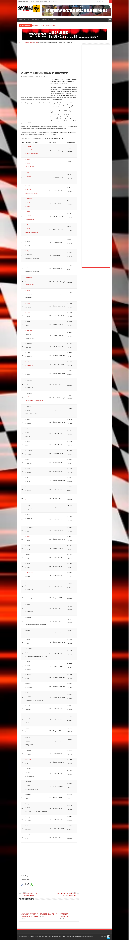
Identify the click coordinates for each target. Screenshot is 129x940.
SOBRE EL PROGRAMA (41, 1)
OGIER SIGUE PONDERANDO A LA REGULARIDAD (66, 914)
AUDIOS (53, 19)
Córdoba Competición (27, 76)
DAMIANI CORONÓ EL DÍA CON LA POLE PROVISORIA (66, 894)
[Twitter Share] (27, 884)
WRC (36, 43)
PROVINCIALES (45, 19)
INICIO (32, 1)
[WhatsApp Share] (31, 884)
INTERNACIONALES (24, 19)
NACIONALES (35, 19)
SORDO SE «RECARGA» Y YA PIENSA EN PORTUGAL (48, 914)
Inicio (20, 43)
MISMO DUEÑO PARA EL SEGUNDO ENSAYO (32, 894)
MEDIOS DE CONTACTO (54, 1)
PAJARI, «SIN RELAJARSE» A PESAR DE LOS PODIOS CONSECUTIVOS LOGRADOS (29, 914)
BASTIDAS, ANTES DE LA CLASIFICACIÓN (43, 25)
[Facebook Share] (22, 884)
